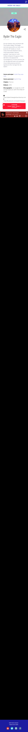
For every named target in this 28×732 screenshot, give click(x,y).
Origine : (6, 82)
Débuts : (6, 85)
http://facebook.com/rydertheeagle (14, 101)
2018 (14, 13)
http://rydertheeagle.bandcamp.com (14, 97)
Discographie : (8, 88)
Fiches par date (14, 11)
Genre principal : (8, 74)
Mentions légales (13, 722)
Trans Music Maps (13, 724)
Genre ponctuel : (8, 79)
